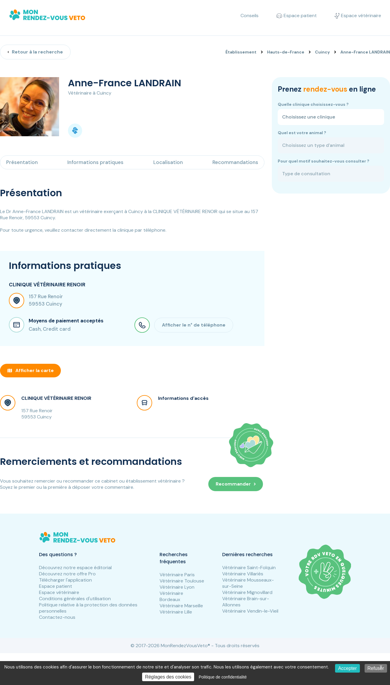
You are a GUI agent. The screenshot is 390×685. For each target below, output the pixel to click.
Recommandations (235, 162)
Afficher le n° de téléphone (193, 325)
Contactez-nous (57, 617)
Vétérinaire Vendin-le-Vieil (250, 611)
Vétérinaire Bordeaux (171, 596)
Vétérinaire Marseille (181, 606)
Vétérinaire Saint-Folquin (249, 567)
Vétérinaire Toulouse (182, 581)
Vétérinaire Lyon (177, 587)
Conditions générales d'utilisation (75, 598)
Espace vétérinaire (59, 592)
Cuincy (322, 52)
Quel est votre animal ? (302, 132)
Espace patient (55, 586)
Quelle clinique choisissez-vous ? (313, 104)
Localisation (168, 162)
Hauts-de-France (285, 52)
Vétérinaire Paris (177, 575)
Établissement (240, 52)
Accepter (347, 668)
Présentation (22, 162)
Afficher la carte (30, 370)
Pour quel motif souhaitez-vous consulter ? (323, 161)
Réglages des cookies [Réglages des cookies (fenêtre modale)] (168, 676)
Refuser (376, 668)
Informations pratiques (95, 162)
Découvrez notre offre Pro (67, 574)
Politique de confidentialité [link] (223, 677)
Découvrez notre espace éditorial (75, 567)
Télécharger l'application (65, 580)
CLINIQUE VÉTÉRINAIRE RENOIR (56, 398)
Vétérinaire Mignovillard (247, 592)
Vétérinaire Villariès (242, 574)
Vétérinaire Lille (176, 612)
